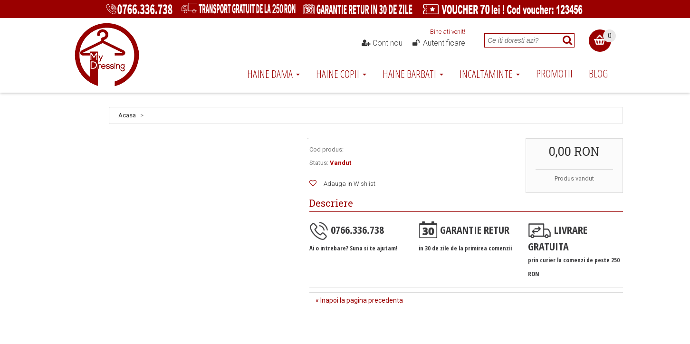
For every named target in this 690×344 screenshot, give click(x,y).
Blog (598, 73)
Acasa (127, 115)
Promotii (554, 73)
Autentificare (438, 43)
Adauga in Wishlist (349, 183)
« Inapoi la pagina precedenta (359, 300)
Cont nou (382, 43)
